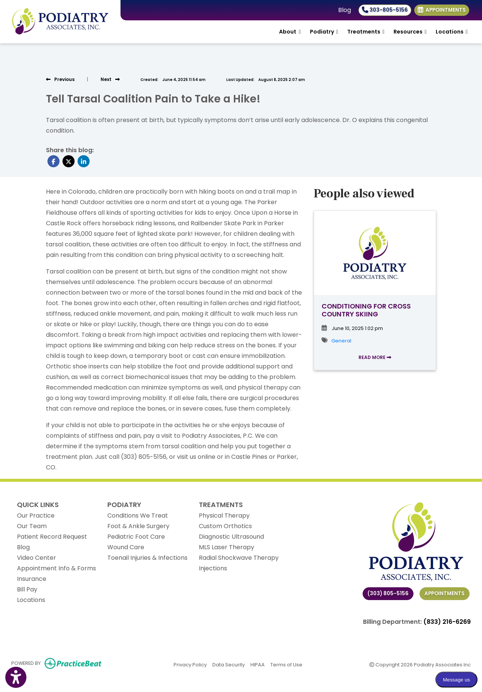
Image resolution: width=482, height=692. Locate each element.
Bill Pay (27, 589)
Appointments (444, 593)
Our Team (32, 526)
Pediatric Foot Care (136, 536)
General (341, 341)
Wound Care (125, 547)
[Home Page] (60, 21)
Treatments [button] (365, 31)
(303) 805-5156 (388, 593)
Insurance (31, 578)
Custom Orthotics (225, 526)
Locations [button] (452, 31)
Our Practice (36, 515)
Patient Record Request (52, 536)
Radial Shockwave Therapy (239, 557)
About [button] (289, 31)
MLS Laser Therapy (226, 547)
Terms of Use (286, 664)
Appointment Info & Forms (56, 568)
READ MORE (374, 357)
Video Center (36, 557)
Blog (344, 10)
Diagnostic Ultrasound (231, 536)
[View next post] (110, 79)
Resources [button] (410, 31)
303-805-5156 (385, 10)
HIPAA (257, 664)
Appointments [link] (442, 10)
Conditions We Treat (137, 515)
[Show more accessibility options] (16, 678)
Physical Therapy (224, 515)
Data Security (228, 664)
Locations (31, 600)
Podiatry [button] (324, 31)
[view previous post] (60, 79)
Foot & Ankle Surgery (138, 526)
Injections (213, 568)
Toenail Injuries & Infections (147, 557)
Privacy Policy (190, 664)
